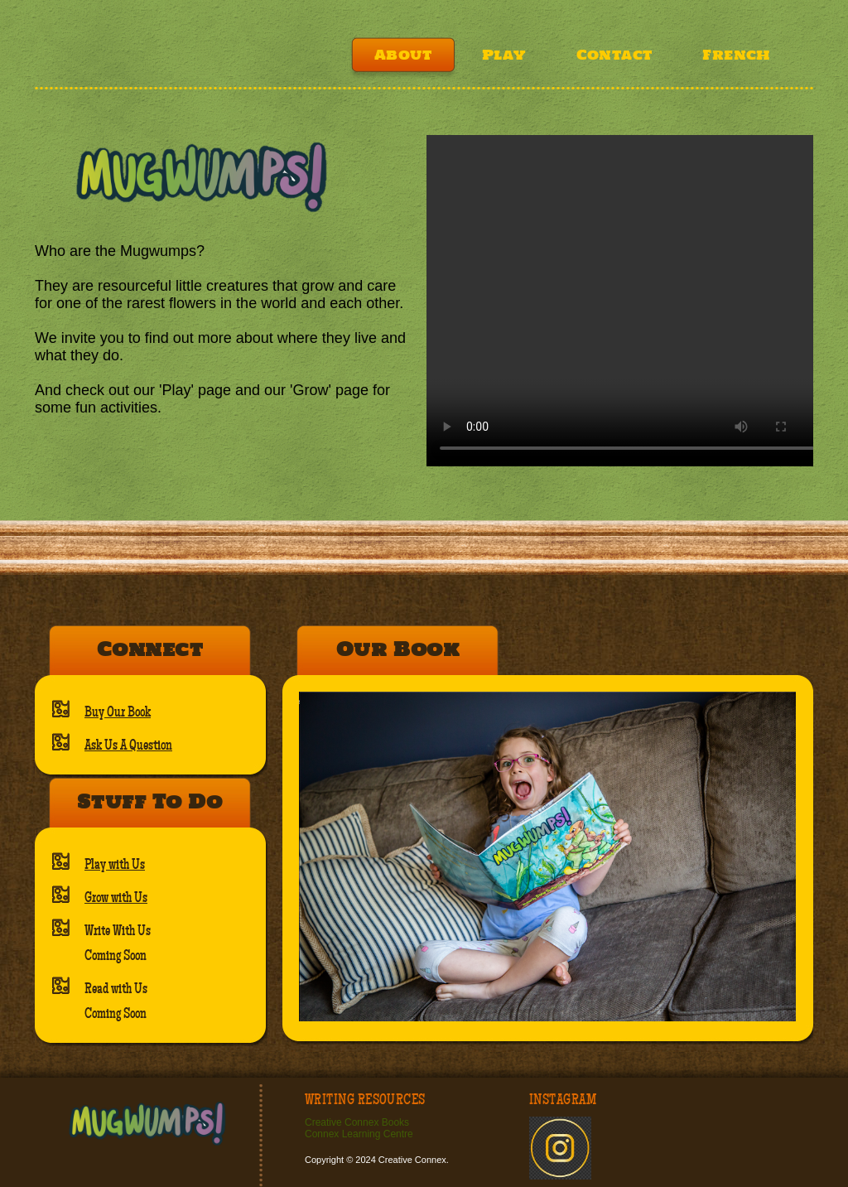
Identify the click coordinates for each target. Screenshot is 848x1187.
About (402, 54)
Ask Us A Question (128, 745)
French (736, 54)
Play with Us (114, 865)
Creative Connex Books (357, 1122)
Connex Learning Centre (359, 1134)
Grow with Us (115, 898)
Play (504, 54)
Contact (614, 54)
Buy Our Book (117, 712)
